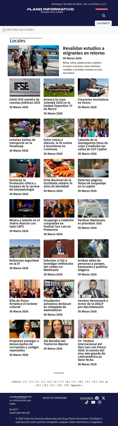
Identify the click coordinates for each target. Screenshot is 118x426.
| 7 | (61, 381)
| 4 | (43, 381)
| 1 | (25, 381)
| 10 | (80, 381)
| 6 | (55, 381)
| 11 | (87, 381)
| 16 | (45, 385)
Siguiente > (77, 385)
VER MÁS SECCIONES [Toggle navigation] (18, 30)
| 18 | (59, 385)
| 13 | (101, 381)
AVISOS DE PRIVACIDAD (55, 398)
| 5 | (49, 381)
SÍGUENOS (86, 398)
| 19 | (66, 385)
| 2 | (31, 381)
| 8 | (67, 381)
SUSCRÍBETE (103, 23)
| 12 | (94, 381)
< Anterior (16, 381)
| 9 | (73, 381)
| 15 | (38, 385)
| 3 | (37, 381)
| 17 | (52, 385)
